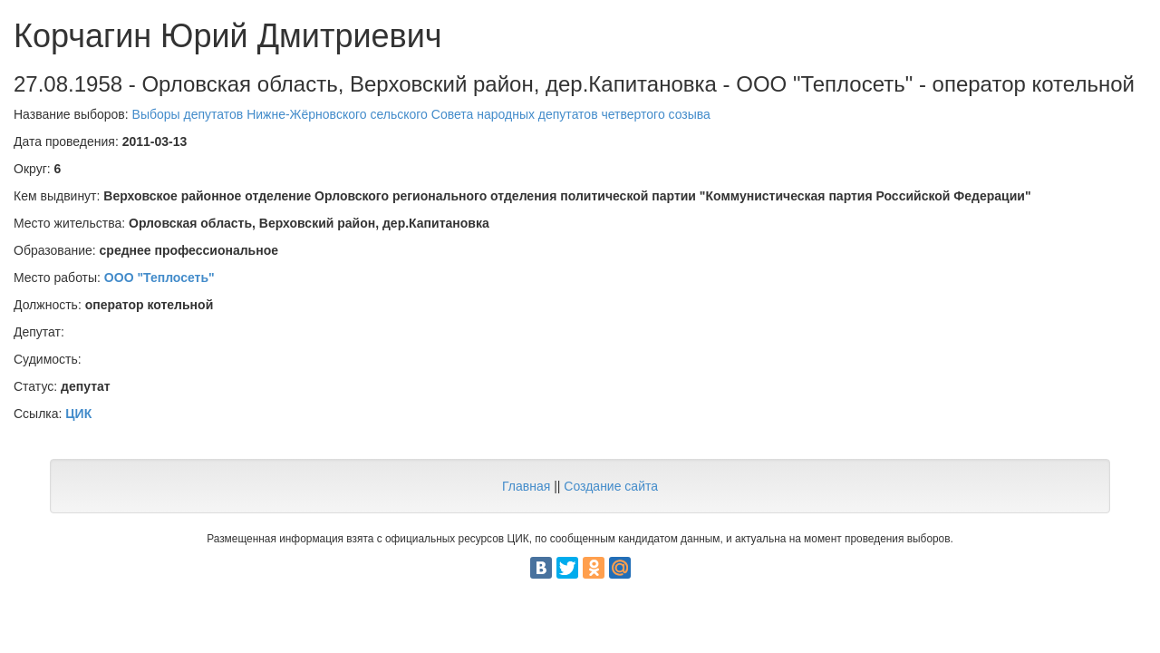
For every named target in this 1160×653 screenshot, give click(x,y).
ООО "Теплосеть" (159, 277)
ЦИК (78, 413)
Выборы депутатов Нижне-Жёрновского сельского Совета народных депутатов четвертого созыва (421, 114)
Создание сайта (611, 486)
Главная (526, 486)
